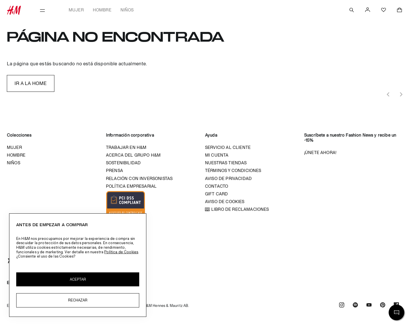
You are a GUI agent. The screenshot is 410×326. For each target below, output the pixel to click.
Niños (127, 9)
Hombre (102, 9)
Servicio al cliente (228, 147)
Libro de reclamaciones (240, 209)
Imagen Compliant (125, 204)
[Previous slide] (388, 94)
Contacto (216, 186)
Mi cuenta (216, 155)
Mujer (76, 9)
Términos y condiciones (233, 170)
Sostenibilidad (123, 162)
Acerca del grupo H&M (133, 155)
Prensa (114, 170)
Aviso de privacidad (228, 178)
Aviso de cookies (225, 201)
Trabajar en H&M (126, 147)
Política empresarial (131, 186)
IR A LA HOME (31, 83)
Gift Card (216, 193)
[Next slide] (400, 94)
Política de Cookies (121, 252)
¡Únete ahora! (320, 152)
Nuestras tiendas (226, 162)
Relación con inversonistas (139, 178)
